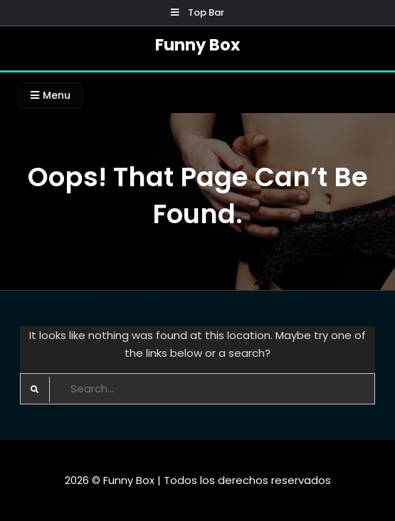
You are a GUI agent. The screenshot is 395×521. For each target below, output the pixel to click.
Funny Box (197, 44)
